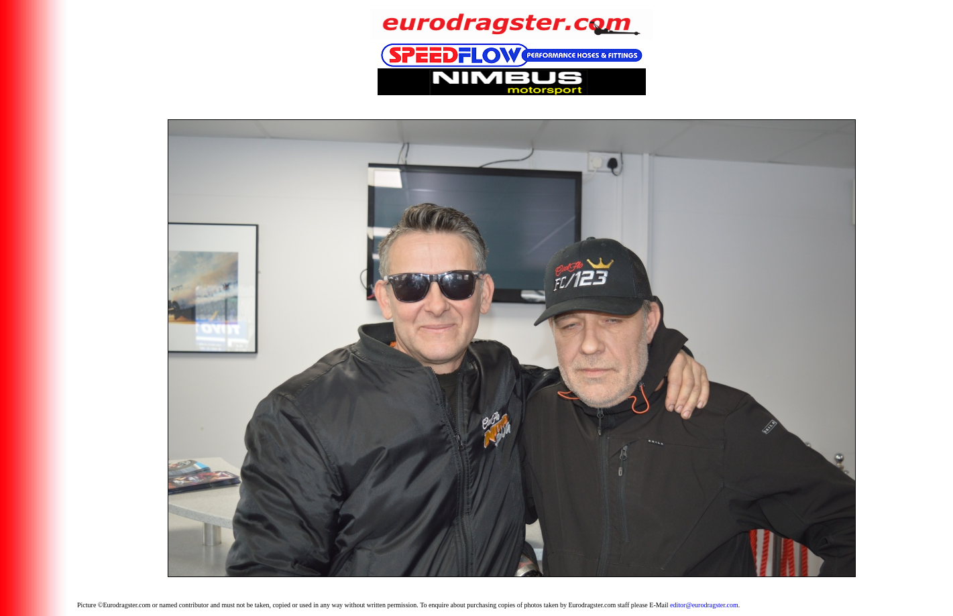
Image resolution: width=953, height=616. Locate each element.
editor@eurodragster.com (704, 605)
